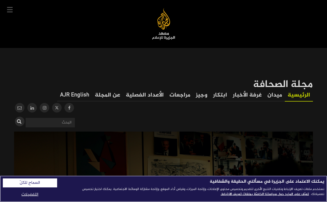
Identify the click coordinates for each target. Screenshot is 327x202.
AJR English (74, 95)
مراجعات (179, 95)
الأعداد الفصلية (145, 95)
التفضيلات (29, 194)
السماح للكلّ (30, 183)
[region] (163, 189)
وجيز (201, 95)
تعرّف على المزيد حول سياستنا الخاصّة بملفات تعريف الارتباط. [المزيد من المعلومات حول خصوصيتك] (265, 194)
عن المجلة (107, 95)
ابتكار (220, 95)
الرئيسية (299, 95)
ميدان (274, 95)
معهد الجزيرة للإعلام (163, 24)
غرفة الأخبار (247, 95)
